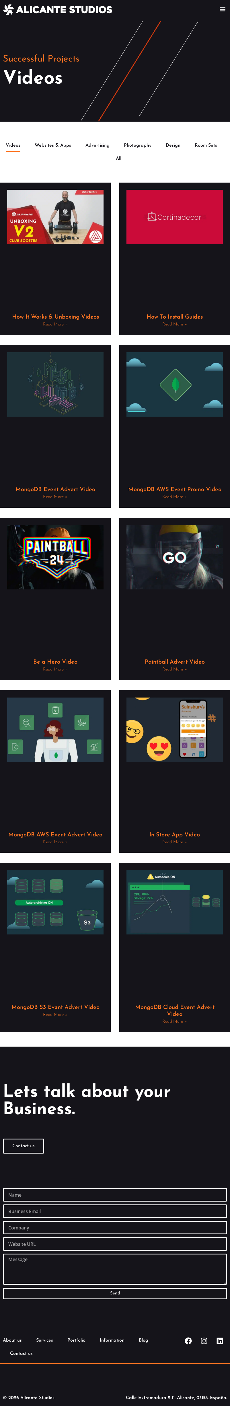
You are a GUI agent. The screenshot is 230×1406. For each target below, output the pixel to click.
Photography (137, 145)
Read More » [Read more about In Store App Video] (174, 842)
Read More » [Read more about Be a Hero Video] (55, 669)
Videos (13, 145)
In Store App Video (174, 835)
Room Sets (206, 145)
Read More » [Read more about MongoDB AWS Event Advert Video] (55, 842)
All (118, 158)
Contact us (21, 1353)
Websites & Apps (53, 145)
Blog (143, 1340)
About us (12, 1340)
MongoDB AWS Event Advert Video (55, 835)
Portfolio (76, 1340)
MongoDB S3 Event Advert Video (55, 1007)
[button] (222, 9)
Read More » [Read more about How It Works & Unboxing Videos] (55, 324)
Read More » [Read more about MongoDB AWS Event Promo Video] (174, 497)
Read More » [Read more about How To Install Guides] (174, 324)
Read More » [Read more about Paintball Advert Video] (174, 669)
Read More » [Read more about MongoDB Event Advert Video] (55, 497)
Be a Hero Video (55, 662)
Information (112, 1340)
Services (44, 1340)
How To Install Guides (175, 317)
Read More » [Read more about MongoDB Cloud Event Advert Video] (174, 1022)
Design (173, 145)
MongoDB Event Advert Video (55, 490)
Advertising (97, 145)
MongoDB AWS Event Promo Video (174, 490)
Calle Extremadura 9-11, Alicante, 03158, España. (176, 1398)
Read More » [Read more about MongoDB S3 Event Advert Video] (55, 1015)
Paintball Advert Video (175, 662)
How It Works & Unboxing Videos (55, 317)
